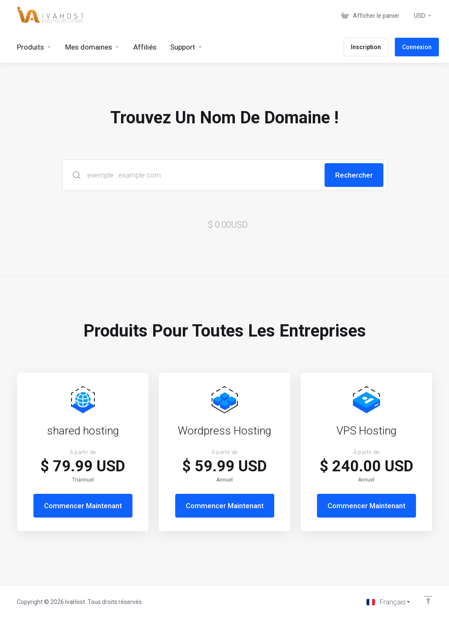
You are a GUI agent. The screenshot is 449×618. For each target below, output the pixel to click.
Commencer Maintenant (83, 505)
